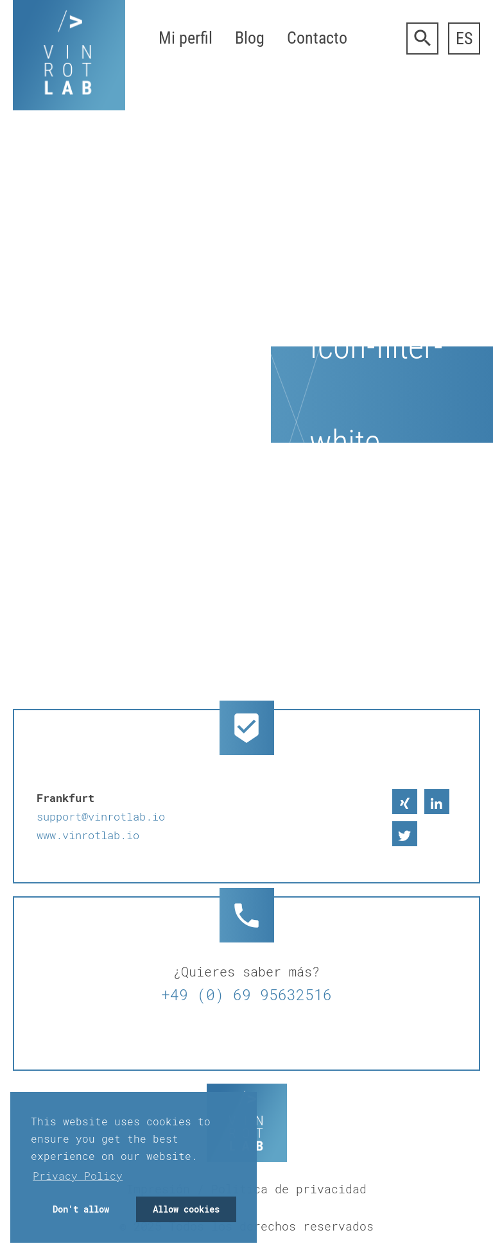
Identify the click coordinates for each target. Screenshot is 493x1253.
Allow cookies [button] (186, 1209)
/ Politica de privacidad (282, 1189)
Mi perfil (185, 37)
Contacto (317, 37)
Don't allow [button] (81, 1209)
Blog (249, 37)
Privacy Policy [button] (78, 1175)
